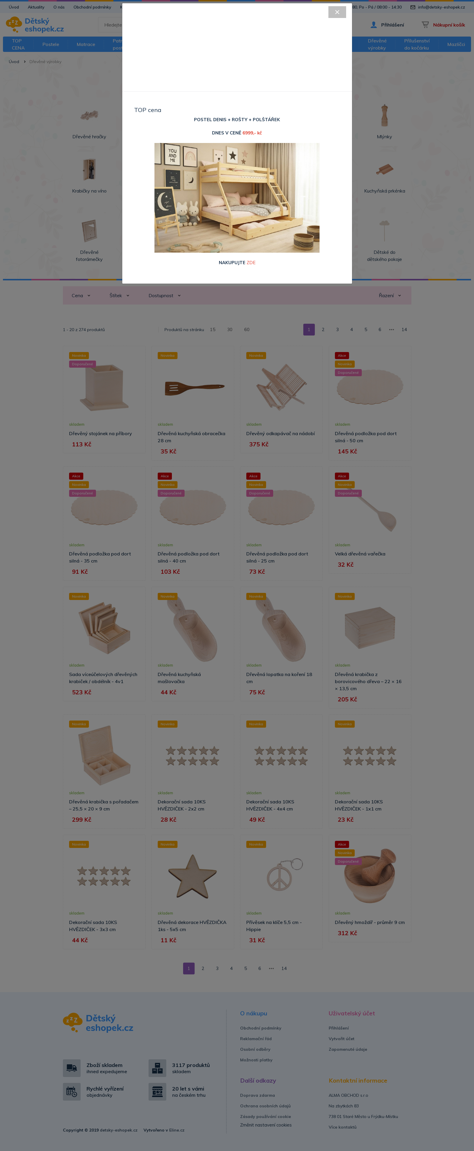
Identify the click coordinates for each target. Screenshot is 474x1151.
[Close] (337, 12)
